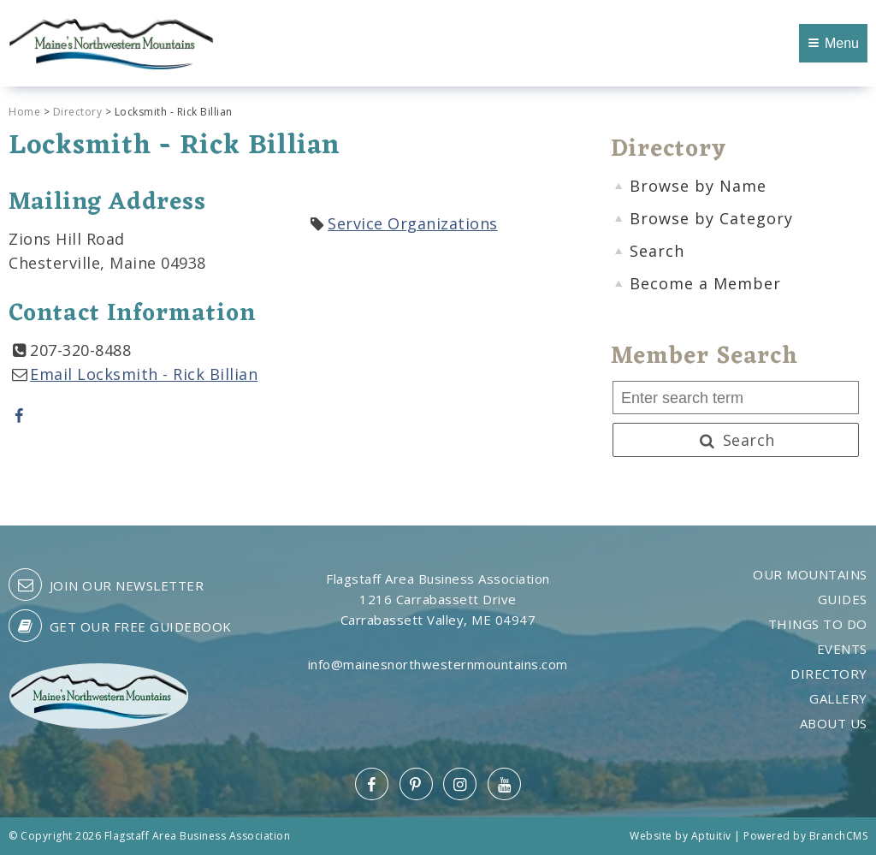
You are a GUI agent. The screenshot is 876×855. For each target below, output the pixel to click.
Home (24, 111)
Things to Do (817, 624)
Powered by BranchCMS (805, 835)
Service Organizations (413, 223)
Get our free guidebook (120, 625)
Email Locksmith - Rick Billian (143, 374)
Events (842, 649)
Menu (833, 43)
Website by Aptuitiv (680, 835)
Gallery (838, 698)
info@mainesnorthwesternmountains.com (438, 664)
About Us (833, 723)
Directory (78, 111)
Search (735, 440)
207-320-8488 (80, 350)
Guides (842, 599)
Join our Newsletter (106, 584)
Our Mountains (810, 574)
